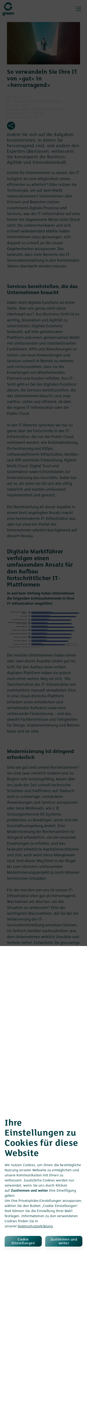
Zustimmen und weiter (63, 1241)
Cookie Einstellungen (23, 1241)
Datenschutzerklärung (35, 1226)
